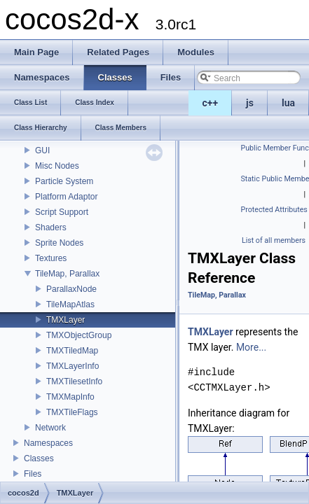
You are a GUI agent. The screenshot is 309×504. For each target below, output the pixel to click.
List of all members (273, 240)
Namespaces (48, 443)
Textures (51, 258)
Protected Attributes (274, 209)
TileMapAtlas (70, 304)
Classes (39, 458)
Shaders (51, 227)
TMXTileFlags (72, 412)
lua (288, 102)
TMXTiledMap (72, 351)
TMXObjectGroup (78, 335)
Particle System (64, 181)
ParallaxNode (71, 289)
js (250, 102)
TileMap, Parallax (67, 274)
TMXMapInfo (70, 397)
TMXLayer (65, 320)
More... (251, 347)
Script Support (61, 212)
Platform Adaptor (66, 197)
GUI (42, 150)
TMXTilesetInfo (74, 381)
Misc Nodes (57, 166)
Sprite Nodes (59, 243)
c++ (210, 102)
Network (50, 428)
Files (32, 474)
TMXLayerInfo (72, 366)
